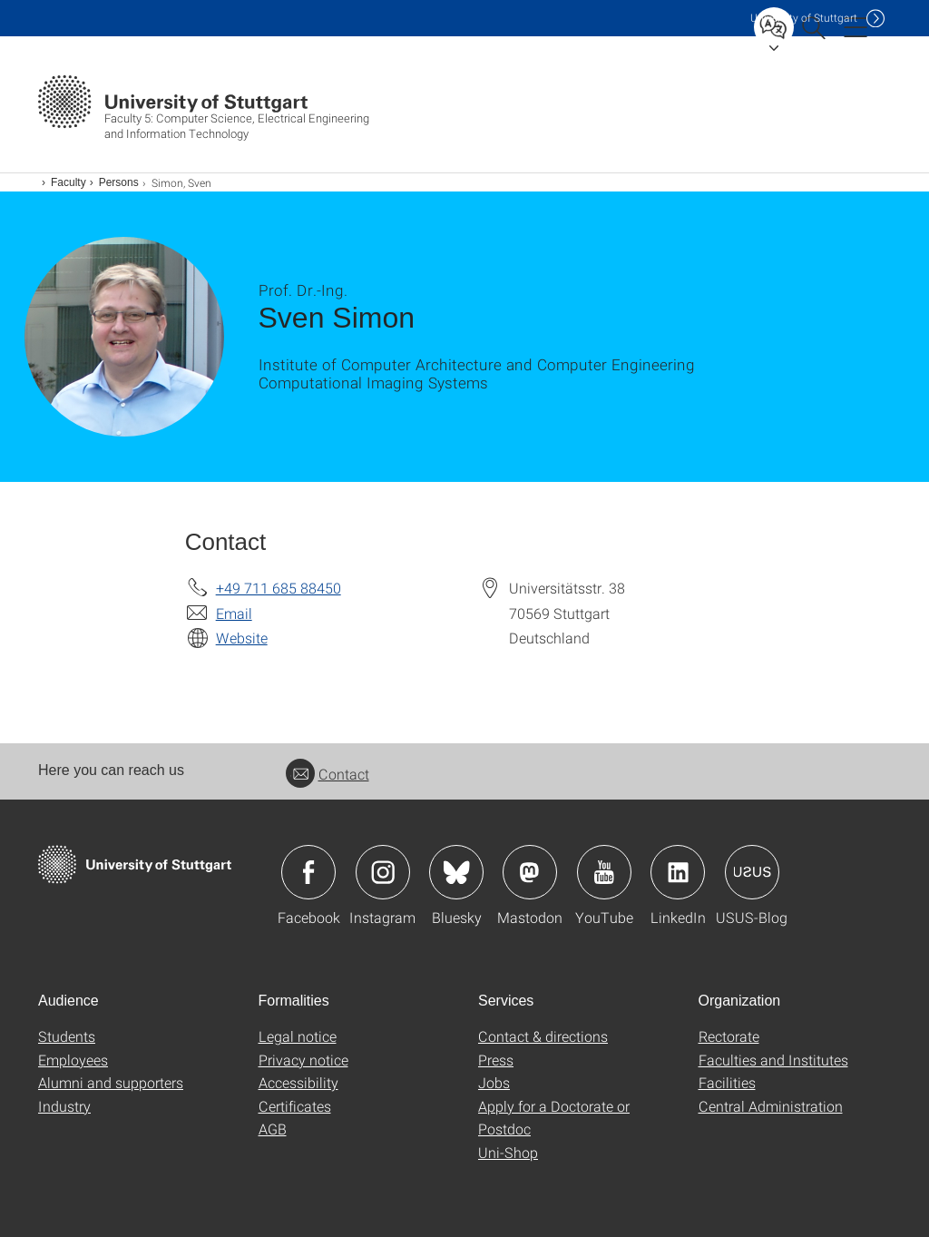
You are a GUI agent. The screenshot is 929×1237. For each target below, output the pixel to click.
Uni (803, 18)
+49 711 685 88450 (278, 587)
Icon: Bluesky (456, 872)
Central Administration (771, 1105)
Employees (73, 1059)
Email (234, 613)
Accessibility (298, 1082)
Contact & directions (543, 1036)
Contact (327, 773)
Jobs (494, 1082)
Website (242, 637)
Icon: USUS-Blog (752, 872)
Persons (119, 182)
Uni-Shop (508, 1152)
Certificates (295, 1105)
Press (495, 1059)
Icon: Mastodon (530, 872)
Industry (64, 1105)
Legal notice (298, 1036)
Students (66, 1036)
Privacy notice (303, 1059)
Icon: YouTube (604, 872)
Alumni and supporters (110, 1082)
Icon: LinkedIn (677, 872)
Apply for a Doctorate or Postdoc (554, 1117)
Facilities (727, 1082)
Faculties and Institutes (773, 1059)
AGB (273, 1128)
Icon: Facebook (308, 872)
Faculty (68, 182)
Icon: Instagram (383, 872)
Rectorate (729, 1036)
